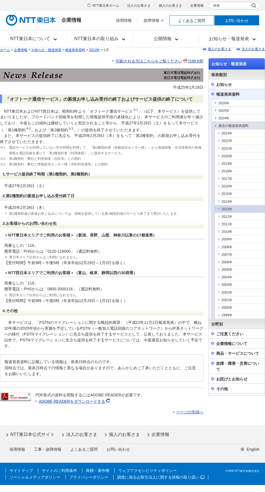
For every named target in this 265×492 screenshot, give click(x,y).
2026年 (223, 103)
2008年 (226, 247)
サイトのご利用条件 (59, 470)
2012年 (226, 217)
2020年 (226, 156)
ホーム (5, 50)
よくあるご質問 (191, 20)
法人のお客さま (139, 6)
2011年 (226, 224)
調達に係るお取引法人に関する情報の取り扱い (160, 477)
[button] (33, 38)
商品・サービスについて (237, 353)
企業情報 (197, 6)
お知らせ (224, 84)
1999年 (226, 315)
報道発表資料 (75, 50)
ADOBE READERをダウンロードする (75, 401)
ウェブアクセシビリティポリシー (147, 470)
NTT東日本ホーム (106, 6)
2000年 (226, 308)
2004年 (226, 277)
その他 (222, 389)
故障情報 (153, 20)
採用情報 (124, 20)
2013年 (94, 50)
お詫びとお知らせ (231, 379)
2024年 (223, 118)
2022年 (226, 141)
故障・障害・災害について (237, 366)
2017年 (226, 179)
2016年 (226, 186)
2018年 (226, 171)
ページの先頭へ (189, 412)
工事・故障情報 (47, 449)
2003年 (226, 285)
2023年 (226, 133)
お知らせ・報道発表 (46, 50)
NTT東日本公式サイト (32, 434)
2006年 (226, 262)
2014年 (226, 202)
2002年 (226, 293)
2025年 (223, 111)
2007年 (226, 255)
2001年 (226, 300)
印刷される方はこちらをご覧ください (159, 61)
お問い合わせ (237, 20)
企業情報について (231, 343)
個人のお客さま (170, 6)
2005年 (226, 270)
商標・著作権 (97, 470)
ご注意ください (230, 334)
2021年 (226, 149)
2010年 (226, 232)
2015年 (226, 194)
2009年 (226, 239)
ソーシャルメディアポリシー (34, 477)
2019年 (226, 164)
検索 (216, 6)
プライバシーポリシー (88, 477)
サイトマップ (21, 470)
